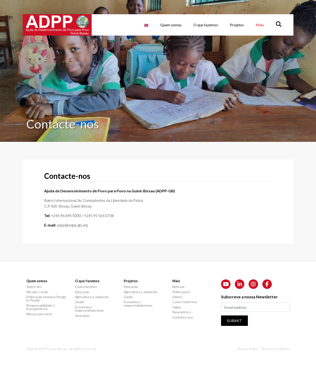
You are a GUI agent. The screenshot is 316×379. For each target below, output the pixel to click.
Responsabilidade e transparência (40, 307)
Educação (82, 292)
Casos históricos (184, 302)
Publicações (181, 292)
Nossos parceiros (39, 314)
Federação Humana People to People (46, 298)
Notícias (178, 286)
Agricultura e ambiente (92, 297)
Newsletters (181, 312)
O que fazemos (205, 25)
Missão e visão (37, 292)
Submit (234, 320)
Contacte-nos (182, 317)
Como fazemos (86, 286)
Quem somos (171, 25)
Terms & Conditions (275, 349)
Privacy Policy (247, 349)
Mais (260, 25)
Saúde (79, 302)
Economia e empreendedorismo (89, 308)
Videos (177, 297)
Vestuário (82, 315)
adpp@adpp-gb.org (72, 225)
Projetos (237, 25)
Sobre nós (34, 286)
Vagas (176, 307)
